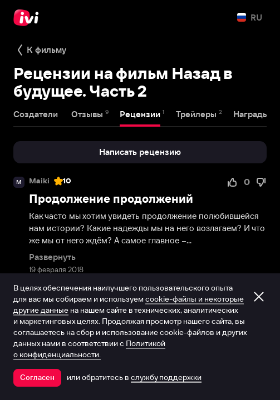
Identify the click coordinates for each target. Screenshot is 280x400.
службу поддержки (166, 377)
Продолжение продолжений (111, 198)
